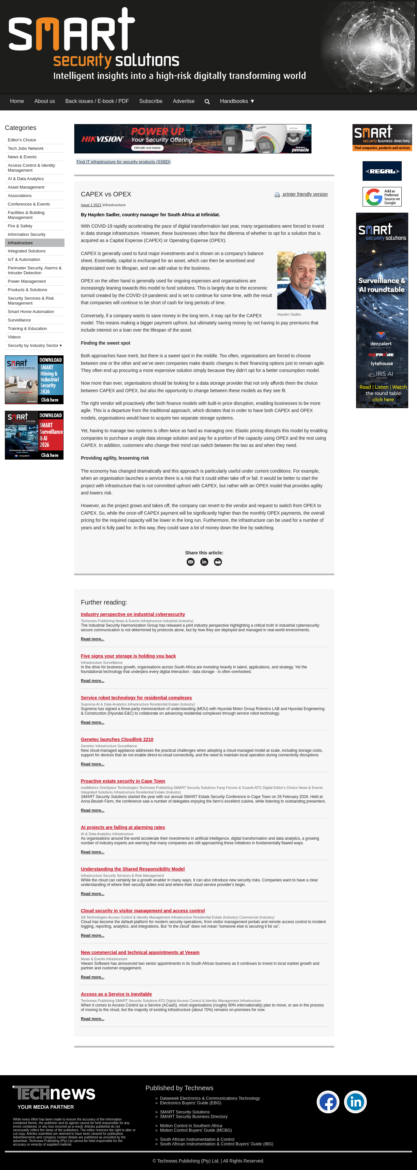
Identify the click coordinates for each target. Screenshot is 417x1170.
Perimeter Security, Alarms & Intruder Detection (35, 270)
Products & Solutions (27, 289)
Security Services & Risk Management (31, 301)
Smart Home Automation (31, 311)
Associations (20, 195)
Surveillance (19, 320)
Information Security (27, 234)
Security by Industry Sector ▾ (35, 345)
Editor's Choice (22, 139)
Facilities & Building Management (26, 215)
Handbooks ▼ (237, 101)
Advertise (184, 101)
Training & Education (27, 328)
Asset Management (26, 187)
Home (17, 101)
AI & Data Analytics (26, 178)
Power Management (27, 281)
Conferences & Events (29, 204)
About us (45, 101)
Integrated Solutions (27, 251)
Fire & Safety (20, 225)
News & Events (22, 156)
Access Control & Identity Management (31, 168)
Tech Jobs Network (26, 148)
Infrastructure (20, 242)
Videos (14, 337)
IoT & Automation (24, 259)
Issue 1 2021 (91, 205)
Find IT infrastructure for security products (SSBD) (123, 161)
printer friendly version (300, 194)
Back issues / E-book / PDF (97, 101)
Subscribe (151, 101)
